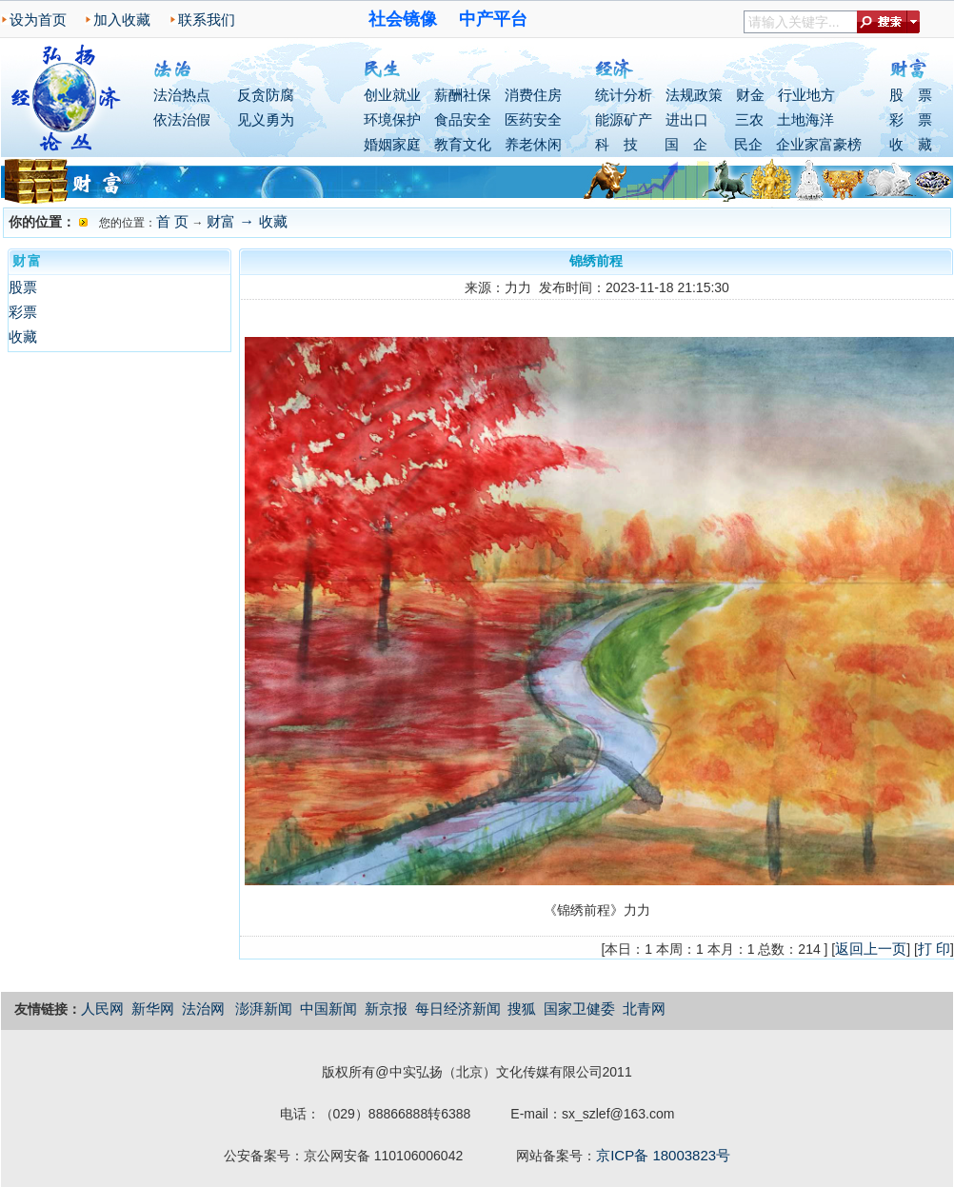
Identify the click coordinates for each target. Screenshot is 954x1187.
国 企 (686, 144)
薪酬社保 (462, 95)
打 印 (934, 948)
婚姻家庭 (392, 144)
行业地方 (806, 95)
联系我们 (206, 19)
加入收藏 (121, 19)
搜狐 (521, 1008)
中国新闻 (328, 1008)
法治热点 (181, 95)
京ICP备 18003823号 (663, 1155)
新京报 (386, 1008)
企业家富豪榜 (819, 144)
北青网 (644, 1008)
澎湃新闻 (263, 1008)
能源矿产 (623, 119)
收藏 (273, 221)
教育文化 (462, 144)
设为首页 (38, 19)
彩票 (23, 312)
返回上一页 (870, 948)
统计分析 (623, 95)
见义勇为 (265, 119)
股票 (23, 287)
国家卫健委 (579, 1008)
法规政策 (694, 95)
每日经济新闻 (458, 1008)
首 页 (172, 221)
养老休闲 (533, 144)
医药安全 (533, 119)
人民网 (102, 1008)
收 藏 (910, 144)
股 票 (910, 95)
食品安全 (462, 119)
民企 (748, 144)
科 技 (616, 144)
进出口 (687, 119)
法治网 (203, 1008)
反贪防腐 (265, 95)
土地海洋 (805, 119)
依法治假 (181, 119)
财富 (221, 221)
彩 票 (910, 119)
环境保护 (392, 119)
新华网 (152, 1008)
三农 (749, 119)
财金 (750, 95)
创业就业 (392, 95)
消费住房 (533, 95)
